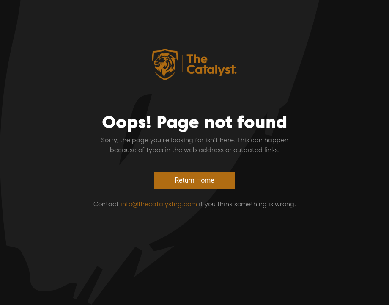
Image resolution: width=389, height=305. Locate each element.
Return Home (194, 180)
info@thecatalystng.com (159, 204)
